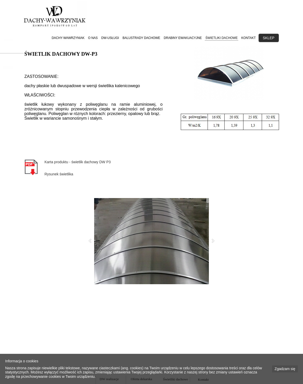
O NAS (93, 38)
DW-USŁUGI (110, 38)
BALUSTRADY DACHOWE (141, 38)
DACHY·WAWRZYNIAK (68, 38)
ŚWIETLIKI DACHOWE (221, 38)
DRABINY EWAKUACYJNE (183, 38)
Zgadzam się (285, 369)
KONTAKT (248, 38)
